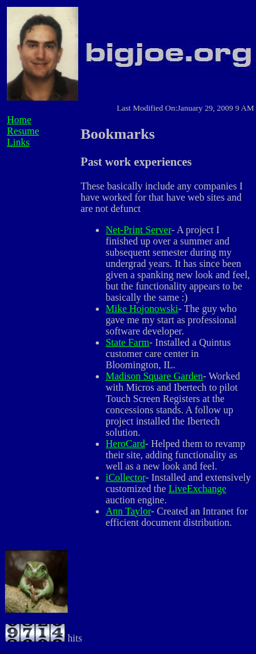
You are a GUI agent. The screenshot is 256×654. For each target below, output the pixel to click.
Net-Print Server (139, 229)
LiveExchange (197, 488)
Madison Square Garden (154, 376)
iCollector (126, 477)
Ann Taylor (128, 511)
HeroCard (125, 443)
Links (18, 142)
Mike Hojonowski (142, 308)
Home (19, 119)
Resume (23, 131)
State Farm (128, 342)
